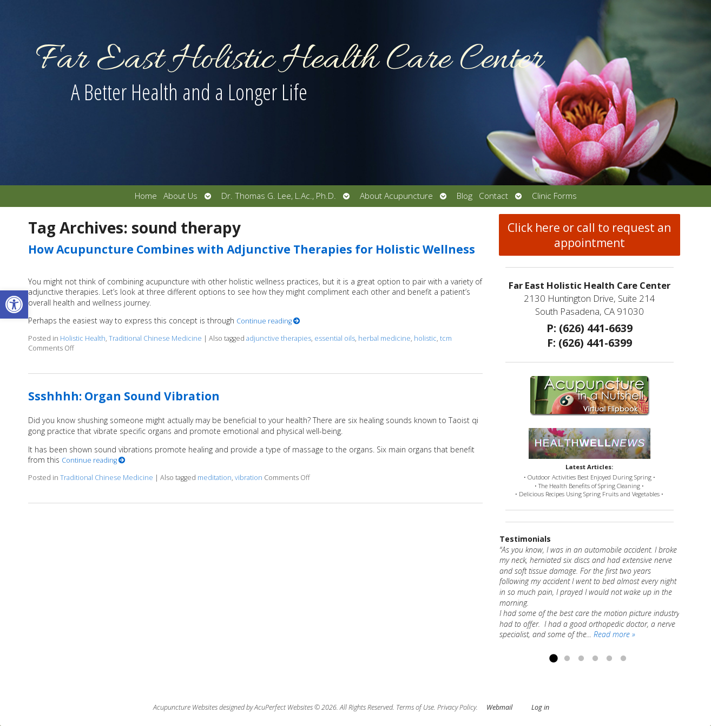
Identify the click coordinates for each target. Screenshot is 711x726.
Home (146, 196)
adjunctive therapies (278, 338)
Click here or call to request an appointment (589, 235)
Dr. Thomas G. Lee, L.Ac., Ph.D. (278, 196)
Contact (493, 196)
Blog (464, 196)
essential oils (334, 338)
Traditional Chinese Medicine (155, 338)
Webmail (499, 707)
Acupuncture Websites (185, 707)
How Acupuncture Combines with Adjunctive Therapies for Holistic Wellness (251, 249)
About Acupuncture (396, 196)
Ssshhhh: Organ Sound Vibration (124, 396)
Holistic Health (83, 338)
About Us (180, 196)
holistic (425, 338)
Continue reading (268, 321)
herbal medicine (384, 338)
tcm (446, 338)
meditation (215, 477)
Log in (540, 707)
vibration (248, 477)
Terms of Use (415, 707)
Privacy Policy (456, 707)
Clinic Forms (554, 196)
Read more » (614, 634)
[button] (14, 304)
